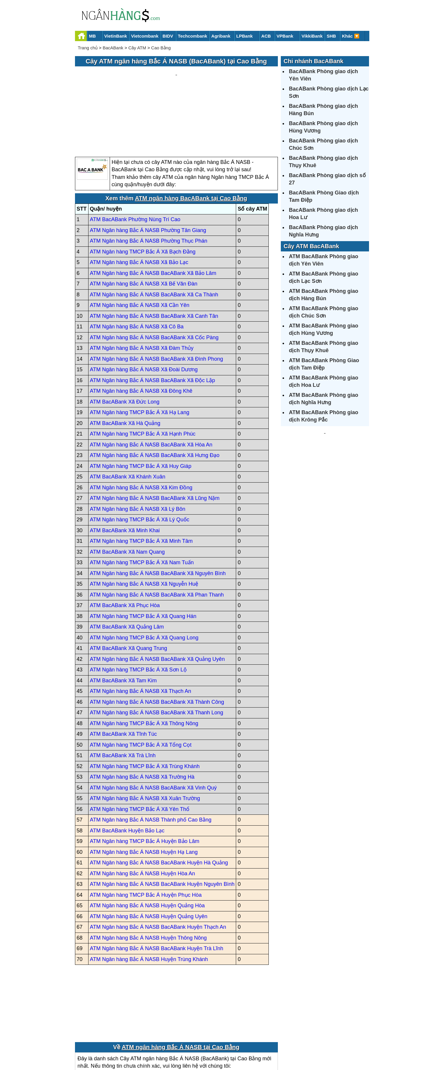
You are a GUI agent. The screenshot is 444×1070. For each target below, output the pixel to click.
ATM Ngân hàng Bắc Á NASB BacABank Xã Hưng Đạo (155, 399)
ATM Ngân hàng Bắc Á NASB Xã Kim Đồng (141, 431)
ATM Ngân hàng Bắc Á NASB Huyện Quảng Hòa (147, 850)
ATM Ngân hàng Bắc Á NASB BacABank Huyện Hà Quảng (159, 807)
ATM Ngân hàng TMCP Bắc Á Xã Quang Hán (143, 560)
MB (92, 35)
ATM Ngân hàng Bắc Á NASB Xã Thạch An (140, 635)
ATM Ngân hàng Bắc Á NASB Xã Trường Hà (142, 721)
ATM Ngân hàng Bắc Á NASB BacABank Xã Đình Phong (156, 303)
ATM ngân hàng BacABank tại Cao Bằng (191, 142)
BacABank (113, 47)
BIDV (168, 35)
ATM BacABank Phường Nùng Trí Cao (135, 164)
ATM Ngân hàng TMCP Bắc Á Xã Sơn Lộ (138, 614)
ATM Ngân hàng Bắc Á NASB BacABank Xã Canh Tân (154, 260)
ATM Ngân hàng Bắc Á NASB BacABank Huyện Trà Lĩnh (156, 893)
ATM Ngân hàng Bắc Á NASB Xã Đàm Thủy (141, 292)
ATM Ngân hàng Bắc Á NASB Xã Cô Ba (137, 271)
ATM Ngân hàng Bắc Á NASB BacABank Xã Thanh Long (156, 657)
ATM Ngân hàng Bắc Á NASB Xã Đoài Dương (144, 314)
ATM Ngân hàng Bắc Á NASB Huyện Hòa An (142, 817)
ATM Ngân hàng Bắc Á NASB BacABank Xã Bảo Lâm (153, 217)
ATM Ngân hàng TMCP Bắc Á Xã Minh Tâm (141, 485)
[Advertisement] (176, 84)
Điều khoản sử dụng (265, 1045)
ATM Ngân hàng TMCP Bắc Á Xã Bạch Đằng (143, 196)
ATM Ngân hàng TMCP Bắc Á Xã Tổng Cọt (141, 689)
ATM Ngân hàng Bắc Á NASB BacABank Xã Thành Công (157, 646)
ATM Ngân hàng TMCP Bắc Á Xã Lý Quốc (139, 464)
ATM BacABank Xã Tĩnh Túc (123, 678)
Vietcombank (144, 35)
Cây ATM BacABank (311, 246)
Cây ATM (137, 47)
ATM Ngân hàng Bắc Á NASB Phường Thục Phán (149, 185)
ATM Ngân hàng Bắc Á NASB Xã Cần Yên (140, 249)
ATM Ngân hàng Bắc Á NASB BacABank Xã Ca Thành (154, 238)
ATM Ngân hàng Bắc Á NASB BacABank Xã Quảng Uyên (157, 603)
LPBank (244, 35)
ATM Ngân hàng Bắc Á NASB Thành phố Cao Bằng (151, 764)
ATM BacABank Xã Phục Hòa (125, 549)
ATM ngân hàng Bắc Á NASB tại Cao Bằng (180, 991)
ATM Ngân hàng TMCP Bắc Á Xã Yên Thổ (140, 753)
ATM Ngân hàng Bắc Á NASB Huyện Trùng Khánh (149, 903)
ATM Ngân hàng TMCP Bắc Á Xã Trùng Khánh (145, 710)
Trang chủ (88, 47)
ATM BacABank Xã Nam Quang (127, 496)
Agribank (221, 35)
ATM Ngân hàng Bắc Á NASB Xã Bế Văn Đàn (144, 228)
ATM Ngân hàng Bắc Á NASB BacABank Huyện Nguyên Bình (162, 828)
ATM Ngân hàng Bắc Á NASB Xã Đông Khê (141, 335)
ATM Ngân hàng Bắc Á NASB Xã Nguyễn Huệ (144, 528)
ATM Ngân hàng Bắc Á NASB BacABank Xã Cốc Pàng (154, 281)
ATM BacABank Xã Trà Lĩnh (123, 700)
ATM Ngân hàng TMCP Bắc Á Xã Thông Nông (144, 667)
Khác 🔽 (351, 35)
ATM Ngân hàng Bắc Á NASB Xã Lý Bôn (138, 453)
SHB (331, 35)
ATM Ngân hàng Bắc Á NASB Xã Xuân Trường (145, 742)
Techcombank (192, 35)
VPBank (285, 35)
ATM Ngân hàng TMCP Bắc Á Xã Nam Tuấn (142, 507)
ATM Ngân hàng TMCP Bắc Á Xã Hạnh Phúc (143, 378)
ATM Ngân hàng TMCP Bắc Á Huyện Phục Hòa (146, 839)
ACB (266, 35)
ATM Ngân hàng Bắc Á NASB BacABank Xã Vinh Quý (153, 732)
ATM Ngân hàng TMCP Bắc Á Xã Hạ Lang (139, 357)
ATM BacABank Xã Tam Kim (123, 624)
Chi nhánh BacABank (313, 61)
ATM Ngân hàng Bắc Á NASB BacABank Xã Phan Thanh (157, 539)
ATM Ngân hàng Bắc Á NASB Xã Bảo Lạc (139, 206)
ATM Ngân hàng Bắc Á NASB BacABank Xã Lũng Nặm (155, 442)
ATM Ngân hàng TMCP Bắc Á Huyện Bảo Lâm (144, 785)
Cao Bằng (161, 47)
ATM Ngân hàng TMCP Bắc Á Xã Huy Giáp (140, 410)
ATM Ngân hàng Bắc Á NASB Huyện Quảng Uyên (149, 860)
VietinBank (115, 35)
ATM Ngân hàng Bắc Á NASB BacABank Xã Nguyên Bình (158, 517)
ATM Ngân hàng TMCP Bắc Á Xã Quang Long (144, 581)
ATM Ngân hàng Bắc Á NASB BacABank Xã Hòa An (151, 389)
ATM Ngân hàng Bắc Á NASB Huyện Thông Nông (148, 882)
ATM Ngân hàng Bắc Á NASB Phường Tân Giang (148, 174)
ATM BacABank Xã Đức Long (125, 346)
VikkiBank (312, 35)
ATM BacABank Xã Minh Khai (125, 474)
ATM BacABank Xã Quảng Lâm (127, 571)
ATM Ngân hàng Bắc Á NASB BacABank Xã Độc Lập (152, 324)
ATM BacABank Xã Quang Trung (128, 592)
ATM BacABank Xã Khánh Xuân (128, 421)
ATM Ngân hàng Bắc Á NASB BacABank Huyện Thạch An (158, 871)
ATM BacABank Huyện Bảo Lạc (127, 774)
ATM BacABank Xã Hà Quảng (125, 367)
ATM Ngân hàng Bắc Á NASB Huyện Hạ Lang (144, 796)
